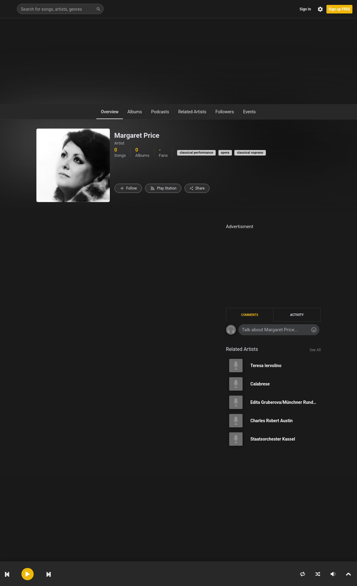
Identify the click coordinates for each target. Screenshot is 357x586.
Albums (134, 111)
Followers (224, 111)
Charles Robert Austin (272, 420)
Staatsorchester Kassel (273, 439)
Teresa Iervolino (266, 365)
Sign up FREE (339, 9)
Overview (109, 111)
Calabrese (260, 383)
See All (315, 350)
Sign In (305, 9)
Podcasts (160, 111)
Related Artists (192, 111)
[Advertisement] (178, 61)
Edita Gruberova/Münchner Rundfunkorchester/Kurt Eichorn (286, 402)
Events (249, 111)
